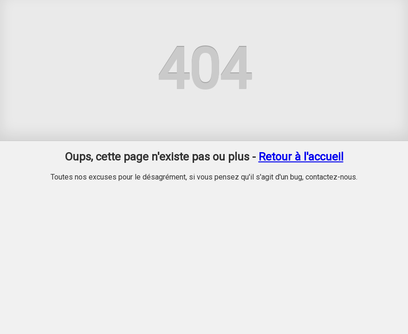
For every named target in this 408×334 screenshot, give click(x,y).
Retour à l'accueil (301, 156)
